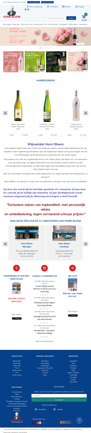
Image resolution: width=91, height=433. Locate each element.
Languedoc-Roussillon (45, 368)
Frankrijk (73, 368)
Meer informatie (47, 2)
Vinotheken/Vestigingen (17, 404)
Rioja (45, 375)
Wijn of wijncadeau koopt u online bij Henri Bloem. (13, 12)
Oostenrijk (73, 375)
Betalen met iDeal (33, 422)
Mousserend (38, 24)
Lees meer (16, 314)
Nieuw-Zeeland (73, 373)
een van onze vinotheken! (75, 181)
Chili (73, 363)
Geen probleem (33, 2)
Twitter (60, 409)
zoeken (71, 18)
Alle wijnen (7, 24)
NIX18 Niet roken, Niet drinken (65, 422)
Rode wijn (15, 24)
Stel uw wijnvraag (34, 7)
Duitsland (73, 366)
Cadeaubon (83, 24)
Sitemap (44, 429)
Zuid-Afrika (73, 382)
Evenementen (17, 392)
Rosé (31, 24)
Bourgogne (45, 363)
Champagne (45, 366)
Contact (66, 7)
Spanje (73, 380)
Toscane (45, 373)
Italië (73, 370)
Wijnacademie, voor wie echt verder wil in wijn (79, 420)
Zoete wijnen (53, 24)
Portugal (73, 377)
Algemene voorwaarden (72, 429)
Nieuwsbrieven (17, 397)
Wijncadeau (73, 24)
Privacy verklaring (55, 429)
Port (45, 24)
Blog (17, 394)
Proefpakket (63, 24)
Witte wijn (24, 24)
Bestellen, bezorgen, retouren (17, 401)
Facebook (42, 409)
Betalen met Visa (44, 423)
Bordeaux (45, 361)
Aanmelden (59, 400)
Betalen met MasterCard (39, 422)
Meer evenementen (44, 341)
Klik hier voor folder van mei (73, 294)
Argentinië (73, 361)
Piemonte (45, 370)
